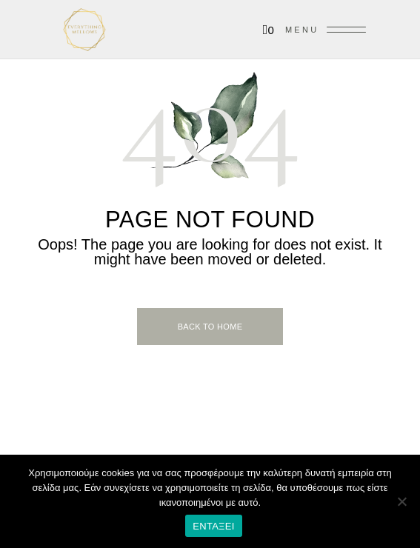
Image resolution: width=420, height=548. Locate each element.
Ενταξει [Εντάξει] (214, 526)
